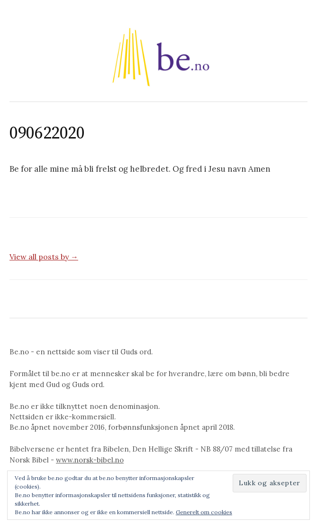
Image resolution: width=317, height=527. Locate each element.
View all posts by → (43, 256)
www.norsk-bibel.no (90, 459)
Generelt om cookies (204, 512)
